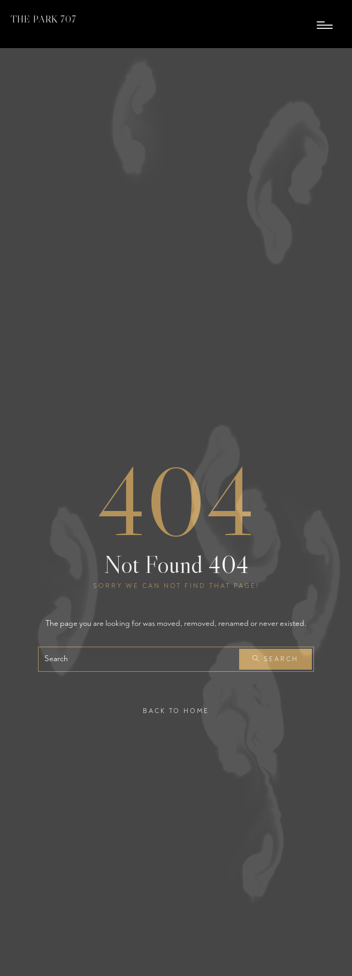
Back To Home (176, 711)
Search (275, 659)
